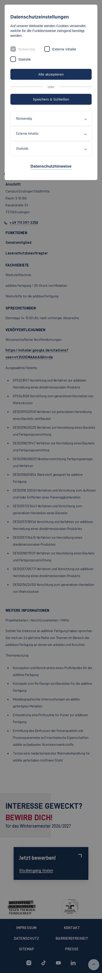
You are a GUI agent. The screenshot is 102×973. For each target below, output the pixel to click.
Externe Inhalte (64, 49)
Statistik (24, 59)
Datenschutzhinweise (50, 166)
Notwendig (26, 49)
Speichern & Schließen (51, 99)
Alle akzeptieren (51, 74)
